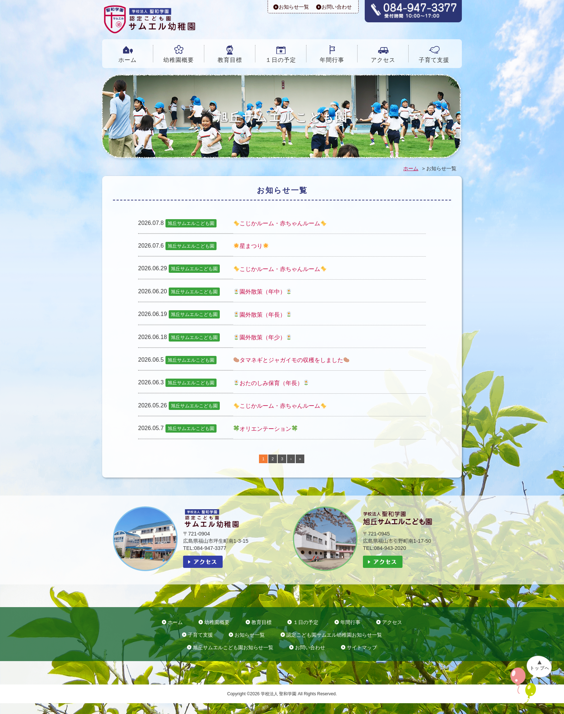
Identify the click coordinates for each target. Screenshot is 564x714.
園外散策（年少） (262, 337)
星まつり (251, 246)
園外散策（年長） (262, 315)
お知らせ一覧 (294, 7)
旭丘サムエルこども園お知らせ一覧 (233, 647)
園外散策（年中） (262, 292)
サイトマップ (362, 647)
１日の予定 (280, 60)
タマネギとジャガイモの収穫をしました (291, 360)
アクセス (383, 60)
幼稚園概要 (178, 60)
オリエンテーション (265, 429)
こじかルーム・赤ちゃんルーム (279, 223)
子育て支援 (434, 60)
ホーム (127, 60)
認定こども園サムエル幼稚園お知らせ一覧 (334, 635)
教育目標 (230, 60)
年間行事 (332, 60)
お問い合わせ (337, 7)
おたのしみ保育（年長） (271, 383)
